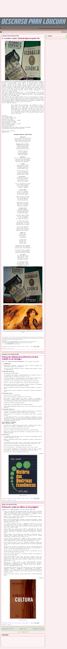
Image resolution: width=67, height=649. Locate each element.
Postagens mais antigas (38, 628)
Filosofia (14, 500)
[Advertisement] (9, 7)
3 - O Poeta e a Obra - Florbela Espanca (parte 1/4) (20, 39)
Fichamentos (9, 500)
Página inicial (23, 628)
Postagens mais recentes (7, 628)
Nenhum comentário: (26, 346)
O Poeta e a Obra (10, 348)
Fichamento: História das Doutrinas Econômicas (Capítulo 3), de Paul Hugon (20, 358)
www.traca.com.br (24, 495)
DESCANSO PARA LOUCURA (33, 22)
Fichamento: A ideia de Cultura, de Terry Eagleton (20, 507)
